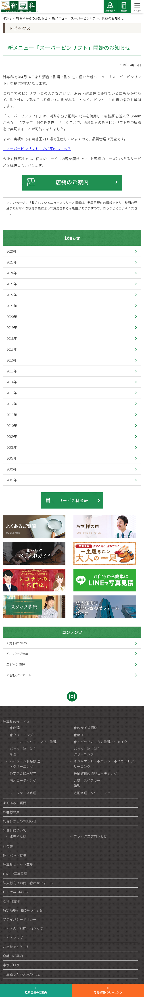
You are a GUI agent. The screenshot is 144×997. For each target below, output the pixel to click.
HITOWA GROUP (16, 892)
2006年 (11, 469)
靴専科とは (18, 836)
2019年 (11, 327)
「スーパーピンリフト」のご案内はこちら (37, 148)
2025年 (11, 262)
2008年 (11, 447)
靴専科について (17, 643)
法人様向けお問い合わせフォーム (28, 882)
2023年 (11, 283)
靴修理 (15, 727)
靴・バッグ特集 (17, 653)
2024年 (11, 273)
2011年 (11, 414)
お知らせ (72, 238)
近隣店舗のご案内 (36, 992)
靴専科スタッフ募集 (18, 864)
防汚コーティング (23, 780)
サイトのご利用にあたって (23, 928)
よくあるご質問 (14, 802)
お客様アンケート (18, 675)
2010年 (11, 425)
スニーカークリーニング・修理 (33, 741)
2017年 (11, 349)
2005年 (11, 480)
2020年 (11, 316)
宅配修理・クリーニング (92, 792)
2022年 (11, 294)
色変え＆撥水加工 (23, 773)
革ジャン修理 (15, 664)
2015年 (11, 371)
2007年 (11, 458)
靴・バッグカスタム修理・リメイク (100, 741)
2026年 (11, 251)
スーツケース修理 (23, 792)
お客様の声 (11, 812)
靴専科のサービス (16, 721)
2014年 (11, 382)
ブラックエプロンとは (90, 836)
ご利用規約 (11, 901)
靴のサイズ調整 (85, 727)
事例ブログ (11, 965)
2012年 (11, 403)
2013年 (11, 392)
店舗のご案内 (13, 955)
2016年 (11, 360)
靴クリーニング (21, 734)
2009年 (11, 436)
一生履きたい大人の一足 (21, 974)
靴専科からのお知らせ (19, 821)
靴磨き (79, 734)
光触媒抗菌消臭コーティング (95, 773)
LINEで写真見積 (15, 873)
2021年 (11, 305)
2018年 (11, 338)
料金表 (8, 846)
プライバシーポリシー (19, 919)
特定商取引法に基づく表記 (23, 910)
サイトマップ (13, 937)
